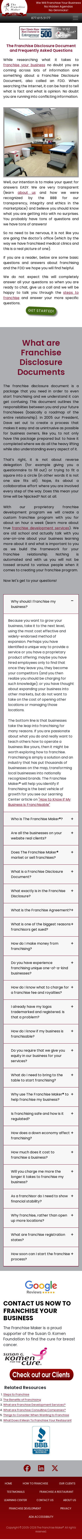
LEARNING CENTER (15, 1500)
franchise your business (24, 65)
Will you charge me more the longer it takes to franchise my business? (37, 1177)
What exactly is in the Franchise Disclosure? (38, 893)
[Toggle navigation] (75, 17)
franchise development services (40, 528)
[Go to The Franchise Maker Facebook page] (30, 1468)
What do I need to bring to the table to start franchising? (37, 1077)
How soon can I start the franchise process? (40, 1256)
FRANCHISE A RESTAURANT (56, 1492)
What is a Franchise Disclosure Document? (37, 874)
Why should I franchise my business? (33, 604)
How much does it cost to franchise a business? (32, 1155)
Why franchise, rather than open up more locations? (39, 1218)
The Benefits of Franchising (22, 1400)
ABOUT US (69, 1500)
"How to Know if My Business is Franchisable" (39, 802)
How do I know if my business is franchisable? (37, 1034)
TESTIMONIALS (16, 1492)
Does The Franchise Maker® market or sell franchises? (34, 855)
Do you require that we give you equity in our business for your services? (38, 1055)
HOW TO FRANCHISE (35, 1483)
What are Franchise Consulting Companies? (34, 1410)
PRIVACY (65, 1508)
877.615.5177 (40, 18)
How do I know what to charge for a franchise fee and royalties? (40, 990)
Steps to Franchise (16, 1394)
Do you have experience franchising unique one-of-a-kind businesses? (39, 968)
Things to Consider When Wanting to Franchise (36, 1415)
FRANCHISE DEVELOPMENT (25, 1508)
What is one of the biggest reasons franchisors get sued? (41, 927)
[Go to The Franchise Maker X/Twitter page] (54, 1468)
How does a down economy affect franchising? (40, 1135)
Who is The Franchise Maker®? (37, 818)
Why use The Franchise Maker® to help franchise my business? (40, 1097)
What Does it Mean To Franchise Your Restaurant (37, 1420)
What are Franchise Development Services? (34, 1405)
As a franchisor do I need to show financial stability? (39, 1198)
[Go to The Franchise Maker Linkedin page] (44, 1468)
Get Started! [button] (41, 311)
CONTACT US (45, 1500)
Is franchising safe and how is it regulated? (37, 1116)
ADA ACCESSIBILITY (41, 1517)
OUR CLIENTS (67, 1483)
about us (27, 192)
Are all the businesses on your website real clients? (36, 835)
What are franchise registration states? (38, 1237)
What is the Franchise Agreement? (41, 910)
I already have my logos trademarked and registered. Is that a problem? (38, 1012)
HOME (8, 1483)
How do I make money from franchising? (34, 946)
